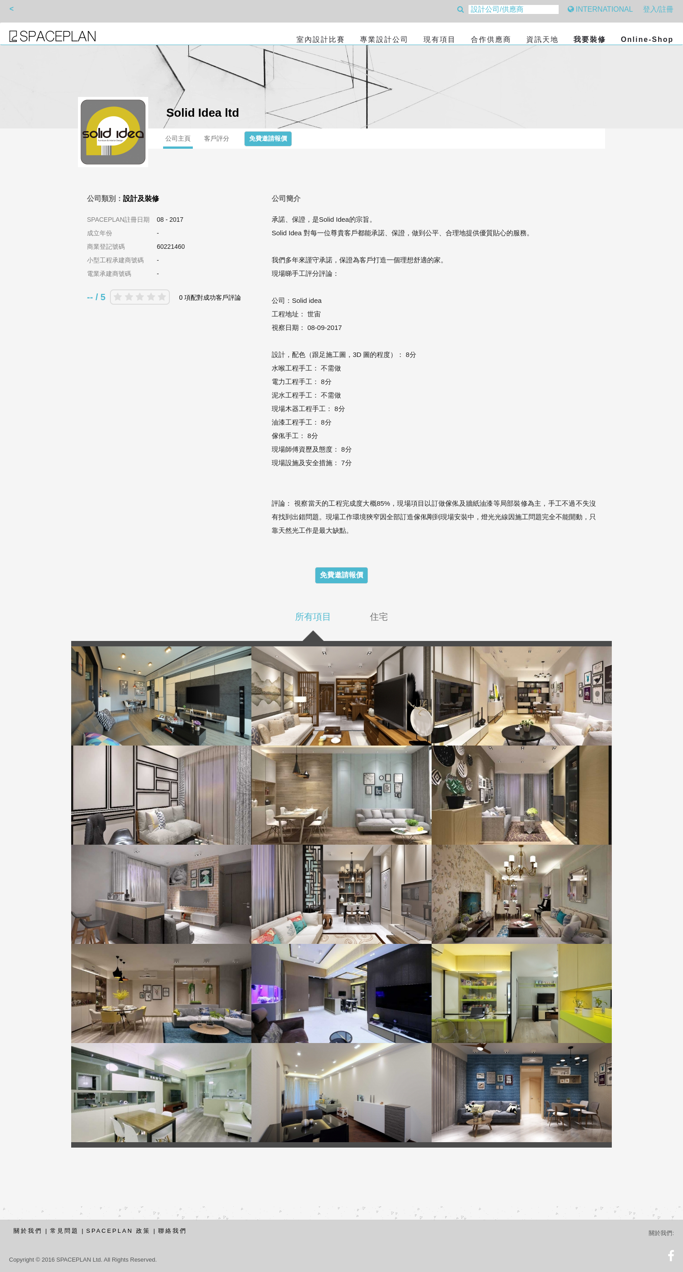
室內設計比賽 (320, 39)
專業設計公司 (384, 39)
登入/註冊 (658, 9)
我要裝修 (590, 39)
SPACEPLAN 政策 (118, 1230)
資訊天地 (542, 39)
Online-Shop (647, 39)
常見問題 (64, 1230)
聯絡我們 (172, 1230)
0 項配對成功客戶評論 (210, 297)
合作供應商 (491, 39)
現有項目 (439, 39)
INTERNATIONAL (600, 9)
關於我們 (28, 1230)
